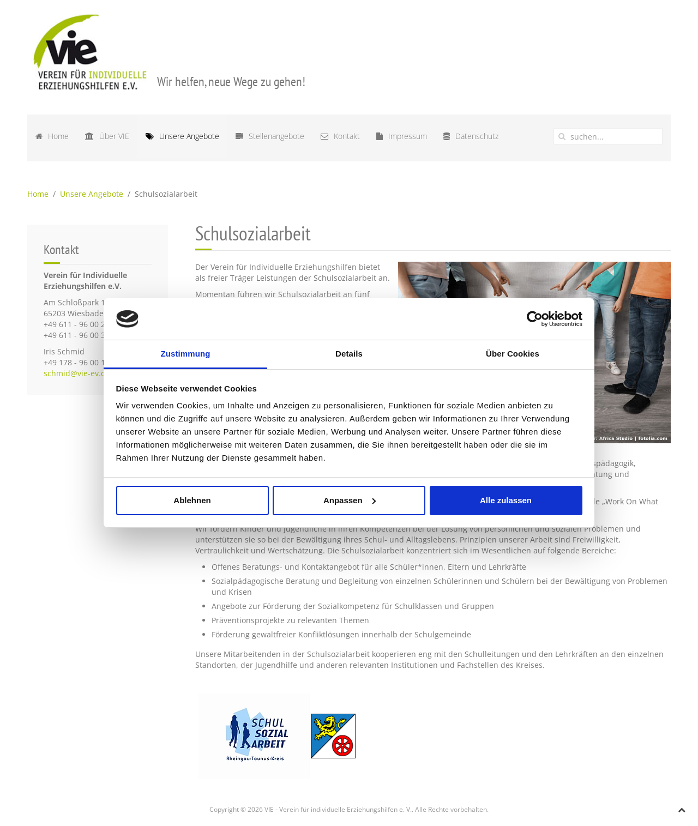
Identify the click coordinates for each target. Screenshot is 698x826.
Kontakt (340, 136)
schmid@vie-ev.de (77, 373)
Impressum (401, 136)
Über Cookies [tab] (512, 353)
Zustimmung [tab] (185, 353)
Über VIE (107, 136)
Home (52, 136)
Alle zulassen (506, 500)
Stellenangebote (270, 136)
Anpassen (349, 500)
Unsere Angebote (182, 136)
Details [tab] (349, 353)
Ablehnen (191, 500)
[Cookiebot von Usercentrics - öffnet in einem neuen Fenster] (534, 319)
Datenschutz (470, 136)
